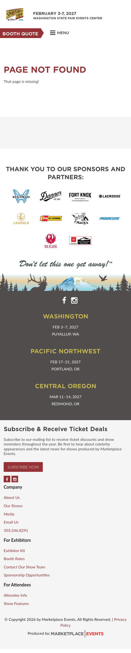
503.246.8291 (16, 530)
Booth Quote (20, 33)
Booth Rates (14, 558)
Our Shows (13, 505)
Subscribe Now (23, 467)
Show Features (16, 603)
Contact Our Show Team (24, 566)
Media (9, 514)
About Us (12, 497)
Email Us (11, 522)
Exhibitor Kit (14, 550)
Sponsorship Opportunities (27, 575)
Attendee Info (15, 595)
